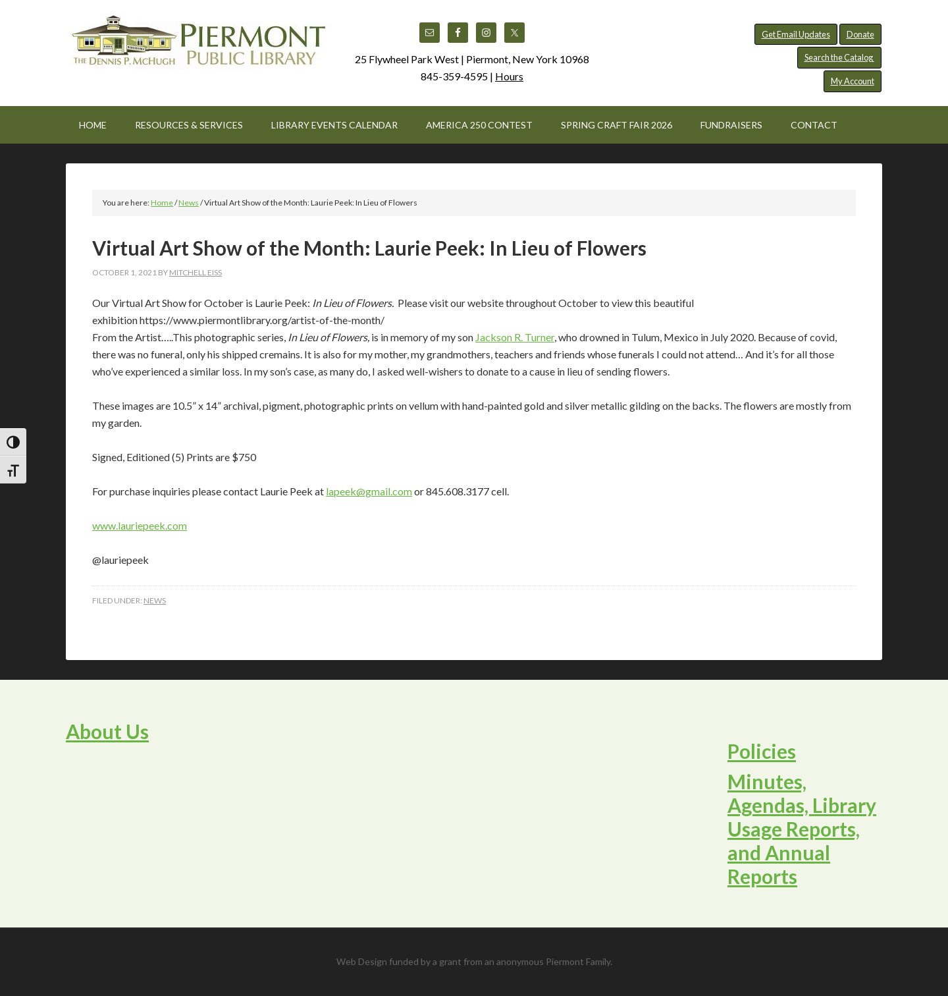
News (155, 600)
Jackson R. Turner (514, 337)
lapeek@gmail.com (369, 491)
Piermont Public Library (197, 46)
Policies (761, 751)
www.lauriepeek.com (139, 525)
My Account (852, 81)
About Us (107, 731)
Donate (860, 34)
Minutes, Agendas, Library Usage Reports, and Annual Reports (801, 828)
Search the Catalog (839, 57)
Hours (509, 76)
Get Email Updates (796, 34)
